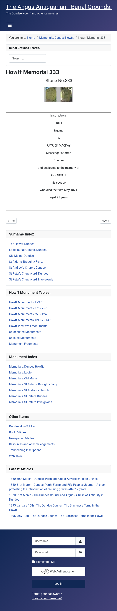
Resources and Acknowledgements (32, 444)
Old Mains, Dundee (21, 256)
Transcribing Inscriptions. (25, 450)
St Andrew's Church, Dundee (27, 267)
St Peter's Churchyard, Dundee (28, 273)
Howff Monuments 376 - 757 (28, 308)
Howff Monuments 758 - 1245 (28, 314)
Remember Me (45, 562)
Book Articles (17, 432)
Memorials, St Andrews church (29, 390)
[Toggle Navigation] (10, 25)
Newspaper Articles (21, 438)
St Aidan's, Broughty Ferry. (26, 261)
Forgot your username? (47, 598)
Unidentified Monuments (25, 332)
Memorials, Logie (20, 372)
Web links (15, 456)
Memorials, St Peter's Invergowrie (30, 402)
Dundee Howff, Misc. (22, 426)
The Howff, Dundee (21, 244)
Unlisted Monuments (22, 338)
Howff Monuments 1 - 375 (26, 302)
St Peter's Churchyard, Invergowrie (31, 279)
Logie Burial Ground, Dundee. (28, 250)
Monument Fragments (23, 344)
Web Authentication (58, 571)
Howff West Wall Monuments (28, 326)
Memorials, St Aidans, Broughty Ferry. (33, 384)
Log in (58, 583)
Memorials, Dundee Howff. (26, 366)
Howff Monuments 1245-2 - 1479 (30, 320)
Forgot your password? (47, 594)
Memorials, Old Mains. (23, 378)
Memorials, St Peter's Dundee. (28, 396)
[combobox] (27, 58)
